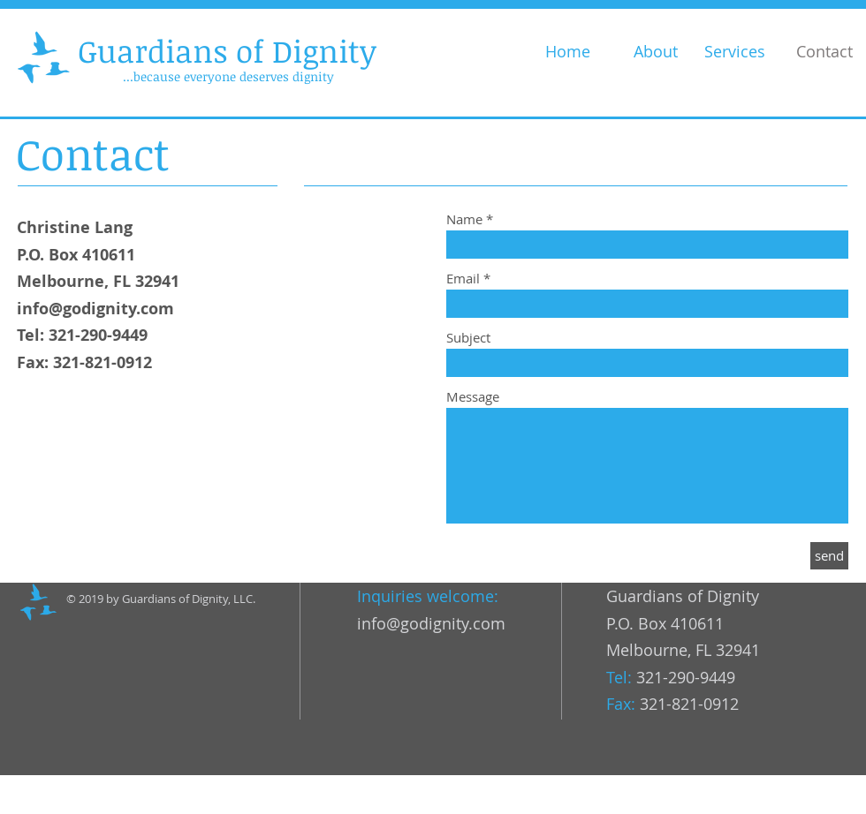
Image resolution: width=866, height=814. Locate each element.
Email (463, 278)
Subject (468, 337)
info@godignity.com (95, 309)
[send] (829, 555)
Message (472, 396)
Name (464, 219)
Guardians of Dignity (227, 50)
